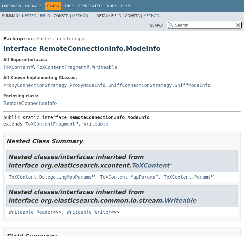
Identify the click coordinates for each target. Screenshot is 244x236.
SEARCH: (158, 25)
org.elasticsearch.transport (57, 38)
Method (80, 16)
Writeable (104, 67)
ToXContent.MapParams (128, 177)
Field (45, 16)
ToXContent (17, 67)
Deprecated (90, 6)
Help (125, 6)
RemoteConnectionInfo (30, 103)
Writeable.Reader (31, 212)
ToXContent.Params (187, 177)
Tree (69, 6)
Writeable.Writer (89, 212)
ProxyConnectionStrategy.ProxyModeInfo (54, 85)
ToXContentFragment (61, 67)
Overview (11, 6)
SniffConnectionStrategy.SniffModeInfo (159, 85)
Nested (29, 16)
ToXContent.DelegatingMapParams (50, 177)
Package (33, 6)
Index (111, 6)
